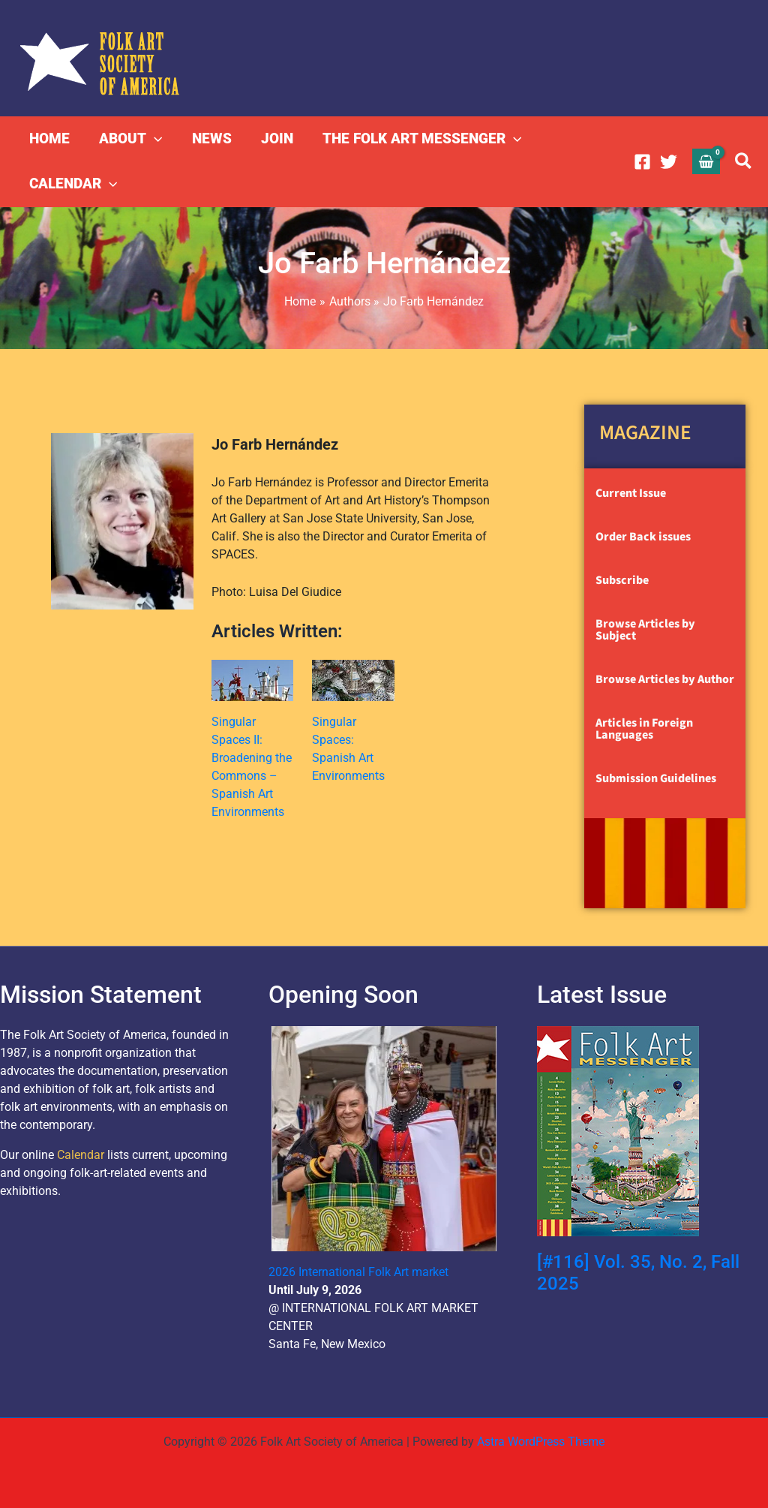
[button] (153, 138)
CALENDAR (73, 183)
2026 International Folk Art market (358, 1272)
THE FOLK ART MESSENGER (418, 138)
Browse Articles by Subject (645, 630)
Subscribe (622, 580)
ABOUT (129, 138)
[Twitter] (668, 161)
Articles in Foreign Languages (644, 729)
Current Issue (631, 493)
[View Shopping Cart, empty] (706, 161)
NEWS (210, 138)
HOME (49, 138)
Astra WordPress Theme (540, 1441)
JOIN (274, 138)
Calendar (80, 1155)
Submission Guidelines (656, 778)
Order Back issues (643, 536)
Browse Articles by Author (665, 679)
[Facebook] (642, 161)
